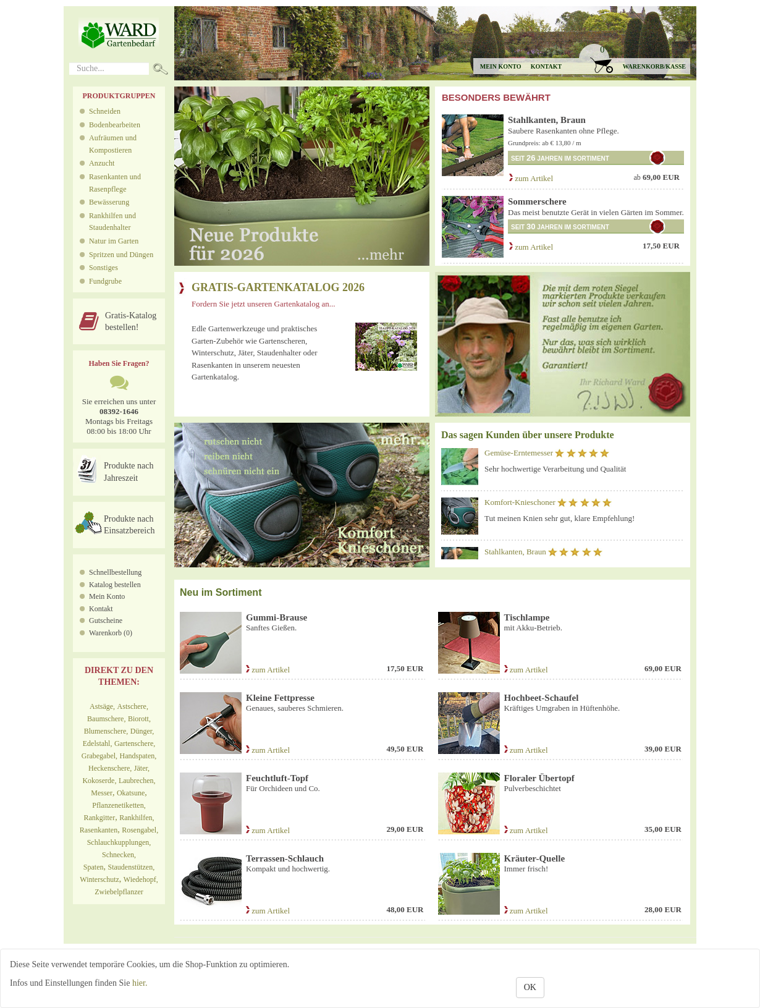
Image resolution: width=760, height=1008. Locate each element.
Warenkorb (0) (110, 633)
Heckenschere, (110, 768)
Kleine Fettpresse (280, 698)
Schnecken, (119, 854)
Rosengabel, (140, 830)
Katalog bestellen (115, 584)
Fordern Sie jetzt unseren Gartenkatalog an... (263, 303)
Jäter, (142, 768)
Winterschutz (99, 879)
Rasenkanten (98, 830)
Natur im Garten (113, 241)
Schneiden (104, 111)
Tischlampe (527, 617)
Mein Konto (107, 596)
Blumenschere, (106, 731)
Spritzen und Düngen (121, 254)
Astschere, (132, 706)
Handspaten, (138, 756)
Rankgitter (100, 817)
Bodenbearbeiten (114, 125)
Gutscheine (105, 620)
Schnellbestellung (115, 572)
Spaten (93, 867)
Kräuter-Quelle (534, 858)
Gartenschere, (134, 743)
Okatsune (131, 793)
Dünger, (142, 731)
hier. (140, 983)
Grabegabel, (99, 756)
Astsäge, (102, 706)
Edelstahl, (97, 743)
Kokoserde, (99, 780)
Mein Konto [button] (500, 66)
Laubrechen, (137, 780)
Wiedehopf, (141, 879)
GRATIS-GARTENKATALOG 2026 (278, 287)
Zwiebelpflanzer (119, 891)
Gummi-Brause (276, 617)
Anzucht (102, 163)
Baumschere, (106, 718)
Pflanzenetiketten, (118, 805)
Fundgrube (105, 281)
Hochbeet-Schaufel (541, 698)
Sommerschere (537, 201)
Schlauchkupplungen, (119, 842)
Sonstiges (103, 267)
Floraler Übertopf (539, 778)
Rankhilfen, (136, 817)
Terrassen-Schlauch (285, 858)
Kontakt (546, 66)
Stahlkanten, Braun (547, 120)
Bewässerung (109, 202)
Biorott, (139, 718)
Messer (101, 793)
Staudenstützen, (131, 867)
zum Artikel (530, 178)
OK (530, 987)
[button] (634, 59)
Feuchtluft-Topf (277, 778)
